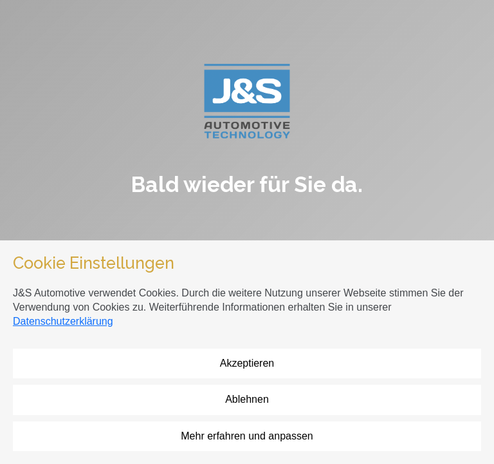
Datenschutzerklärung (63, 321)
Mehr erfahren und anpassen (247, 435)
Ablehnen (247, 399)
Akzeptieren (247, 363)
